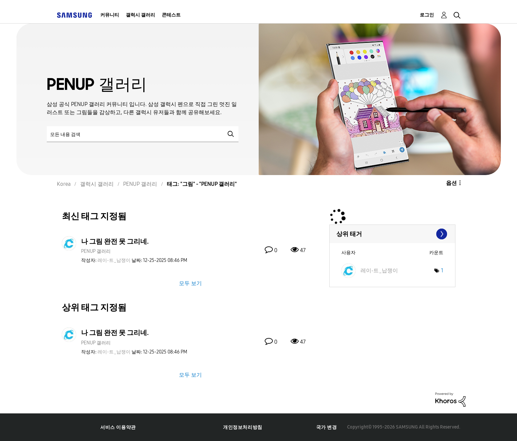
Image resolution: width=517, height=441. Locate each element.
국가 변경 (326, 427)
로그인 (427, 15)
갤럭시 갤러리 (140, 15)
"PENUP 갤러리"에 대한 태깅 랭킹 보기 (392, 234)
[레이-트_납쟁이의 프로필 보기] (114, 260)
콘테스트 (171, 15)
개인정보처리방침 (242, 427)
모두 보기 (190, 283)
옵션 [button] (451, 183)
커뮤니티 (109, 15)
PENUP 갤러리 (96, 251)
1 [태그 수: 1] (442, 270)
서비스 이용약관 (118, 427)
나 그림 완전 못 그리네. (115, 241)
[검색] (142, 134)
